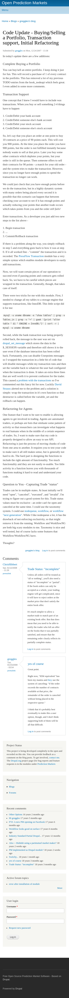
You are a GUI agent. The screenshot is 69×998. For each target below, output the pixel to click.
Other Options (15, 814)
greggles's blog (28, 21)
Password (12, 917)
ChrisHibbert (10, 564)
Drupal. (6, 979)
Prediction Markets (47, 764)
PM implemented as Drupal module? (26, 850)
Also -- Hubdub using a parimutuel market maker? (32, 843)
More (59, 888)
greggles (19, 50)
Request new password (20, 928)
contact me (54, 757)
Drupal (18, 988)
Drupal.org (16, 760)
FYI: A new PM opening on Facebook (27, 822)
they (50, 680)
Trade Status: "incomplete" (43, 569)
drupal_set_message (14, 343)
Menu (5, 10)
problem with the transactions (34, 380)
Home (5, 21)
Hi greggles (14, 818)
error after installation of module (24, 884)
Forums (12, 792)
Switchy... (13, 857)
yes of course (36, 664)
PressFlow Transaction (31, 256)
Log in (45, 550)
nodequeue (31, 511)
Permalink (7, 573)
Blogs (14, 21)
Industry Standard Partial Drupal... (25, 836)
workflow (43, 511)
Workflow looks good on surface (24, 829)
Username (12, 906)
